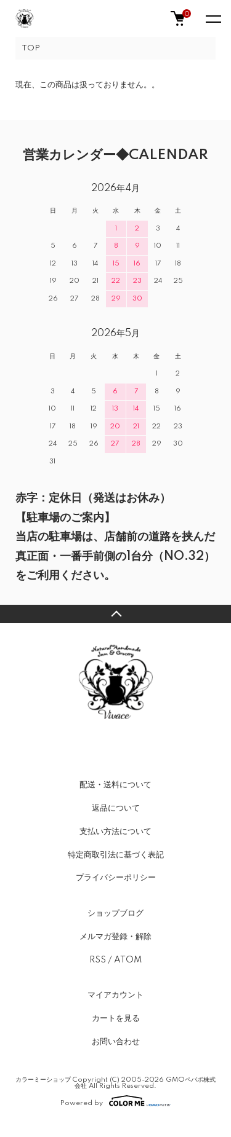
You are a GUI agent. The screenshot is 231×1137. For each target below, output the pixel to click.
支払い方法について (115, 831)
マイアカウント (115, 995)
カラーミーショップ (43, 1080)
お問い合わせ (116, 1041)
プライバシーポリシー (116, 877)
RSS (97, 960)
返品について (116, 808)
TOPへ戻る (115, 614)
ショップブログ (115, 913)
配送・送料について (115, 785)
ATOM (128, 960)
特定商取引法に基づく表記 (116, 855)
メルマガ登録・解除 (115, 936)
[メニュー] (212, 18)
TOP (31, 48)
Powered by (115, 1100)
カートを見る (116, 1018)
